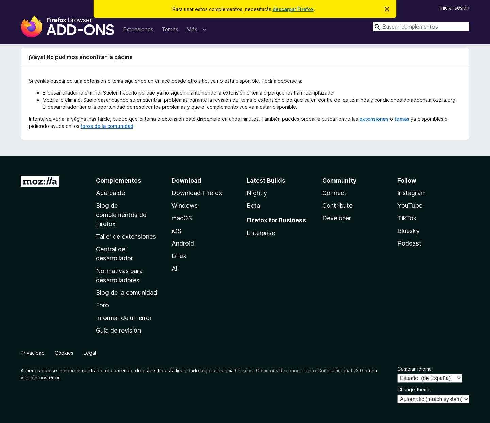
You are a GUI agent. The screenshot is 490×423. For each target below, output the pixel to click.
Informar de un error (124, 317)
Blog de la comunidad (126, 292)
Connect (334, 193)
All (175, 268)
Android (183, 243)
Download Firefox (197, 193)
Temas (170, 29)
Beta (253, 205)
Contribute (337, 205)
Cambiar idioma (414, 369)
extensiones (374, 119)
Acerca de (110, 193)
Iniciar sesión (454, 8)
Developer (336, 218)
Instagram (411, 193)
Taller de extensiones (126, 236)
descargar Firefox (293, 9)
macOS (182, 218)
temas (401, 119)
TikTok (407, 218)
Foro (102, 305)
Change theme (414, 389)
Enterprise (261, 232)
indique (67, 370)
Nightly (257, 193)
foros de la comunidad (107, 126)
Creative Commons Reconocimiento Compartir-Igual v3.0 (299, 370)
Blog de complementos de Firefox (121, 214)
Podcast (409, 243)
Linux (179, 255)
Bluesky (408, 230)
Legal (90, 353)
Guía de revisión (118, 330)
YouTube (409, 205)
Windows (185, 205)
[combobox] (421, 26)
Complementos (118, 180)
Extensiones (138, 29)
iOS (176, 230)
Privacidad (33, 353)
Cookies (64, 353)
